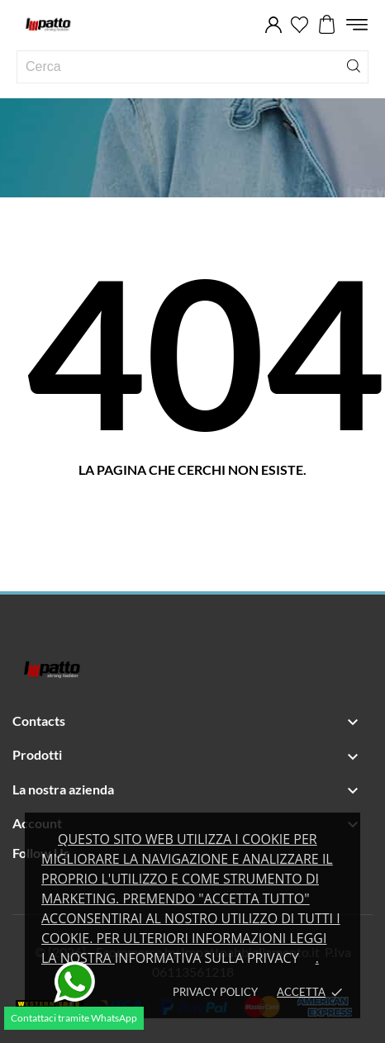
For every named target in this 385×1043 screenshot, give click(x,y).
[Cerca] (353, 65)
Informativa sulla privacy (207, 958)
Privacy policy (215, 991)
